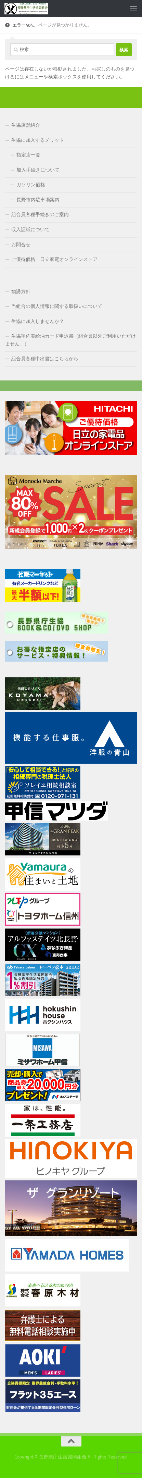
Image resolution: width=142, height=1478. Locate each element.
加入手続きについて (38, 170)
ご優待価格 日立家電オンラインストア (54, 259)
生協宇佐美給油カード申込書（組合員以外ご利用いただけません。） (70, 340)
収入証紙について (30, 230)
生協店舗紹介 (25, 125)
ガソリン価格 (30, 185)
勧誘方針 (20, 292)
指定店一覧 (28, 155)
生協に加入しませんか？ (37, 321)
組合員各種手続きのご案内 (40, 214)
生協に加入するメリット (37, 140)
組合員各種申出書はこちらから (44, 359)
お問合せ (20, 245)
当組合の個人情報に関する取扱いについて (56, 306)
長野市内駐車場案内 (38, 200)
